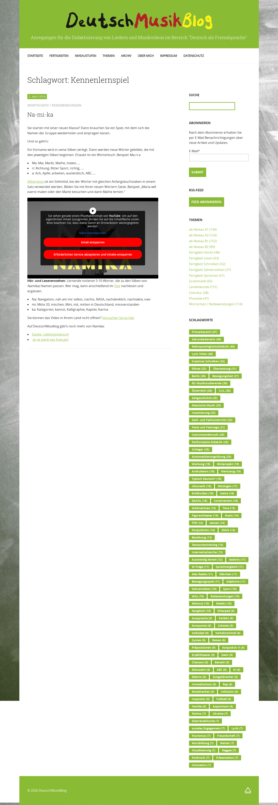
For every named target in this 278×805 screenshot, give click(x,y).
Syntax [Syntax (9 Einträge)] (199, 640)
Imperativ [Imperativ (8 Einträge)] (201, 699)
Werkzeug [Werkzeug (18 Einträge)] (231, 471)
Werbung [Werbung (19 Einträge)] (201, 464)
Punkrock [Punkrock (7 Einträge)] (201, 758)
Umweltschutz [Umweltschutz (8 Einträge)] (204, 684)
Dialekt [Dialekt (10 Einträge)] (224, 603)
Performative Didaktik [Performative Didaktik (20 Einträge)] (210, 442)
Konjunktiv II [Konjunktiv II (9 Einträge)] (233, 648)
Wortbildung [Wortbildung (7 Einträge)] (203, 743)
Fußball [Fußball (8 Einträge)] (223, 699)
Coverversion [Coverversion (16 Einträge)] (226, 501)
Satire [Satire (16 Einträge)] (227, 493)
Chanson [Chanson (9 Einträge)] (200, 662)
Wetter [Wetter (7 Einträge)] (227, 743)
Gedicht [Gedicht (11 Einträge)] (237, 560)
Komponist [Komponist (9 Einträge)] (201, 626)
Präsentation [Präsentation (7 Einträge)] (227, 758)
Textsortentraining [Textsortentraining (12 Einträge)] (207, 545)
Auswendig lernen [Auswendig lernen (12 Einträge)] (207, 560)
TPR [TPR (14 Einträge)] (197, 523)
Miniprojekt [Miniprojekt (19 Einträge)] (228, 464)
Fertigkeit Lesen (201, 258)
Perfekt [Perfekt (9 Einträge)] (226, 618)
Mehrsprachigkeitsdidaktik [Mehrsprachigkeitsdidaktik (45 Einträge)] (213, 347)
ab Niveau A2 (199, 235)
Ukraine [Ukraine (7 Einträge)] (220, 714)
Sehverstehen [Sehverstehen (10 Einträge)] (204, 589)
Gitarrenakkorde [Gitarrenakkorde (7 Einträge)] (205, 721)
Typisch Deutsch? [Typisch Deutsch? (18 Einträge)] (207, 479)
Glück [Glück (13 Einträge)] (228, 530)
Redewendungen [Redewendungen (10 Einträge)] (225, 596)
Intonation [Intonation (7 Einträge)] (201, 765)
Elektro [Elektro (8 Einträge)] (199, 677)
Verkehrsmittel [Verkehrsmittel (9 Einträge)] (227, 633)
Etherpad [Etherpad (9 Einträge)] (226, 611)
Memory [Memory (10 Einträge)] (200, 603)
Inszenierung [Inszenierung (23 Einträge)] (204, 413)
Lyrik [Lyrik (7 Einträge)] (237, 728)
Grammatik (197, 281)
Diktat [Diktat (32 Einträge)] (199, 369)
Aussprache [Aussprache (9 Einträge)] (202, 618)
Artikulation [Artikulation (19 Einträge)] (203, 471)
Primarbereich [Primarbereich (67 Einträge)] (204, 332)
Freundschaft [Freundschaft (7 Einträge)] (228, 736)
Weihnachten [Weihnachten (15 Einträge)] (204, 508)
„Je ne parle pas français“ (50, 339)
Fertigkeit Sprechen (203, 275)
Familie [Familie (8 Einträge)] (199, 706)
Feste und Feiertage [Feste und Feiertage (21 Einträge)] (208, 427)
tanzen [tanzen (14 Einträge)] (217, 523)
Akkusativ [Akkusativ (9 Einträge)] (201, 670)
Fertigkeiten (58, 56)
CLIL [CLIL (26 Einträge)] (225, 391)
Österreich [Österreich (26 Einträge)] (202, 391)
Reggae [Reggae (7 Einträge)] (229, 750)
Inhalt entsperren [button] (93, 242)
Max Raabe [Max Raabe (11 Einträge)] (202, 574)
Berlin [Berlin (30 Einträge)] (199, 376)
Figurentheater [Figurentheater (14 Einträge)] (205, 516)
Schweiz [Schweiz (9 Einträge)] (225, 626)
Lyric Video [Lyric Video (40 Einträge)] (202, 354)
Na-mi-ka (40, 114)
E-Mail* (219, 155)
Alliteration (36, 181)
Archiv (126, 56)
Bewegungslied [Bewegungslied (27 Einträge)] (225, 376)
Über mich (146, 56)
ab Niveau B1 (199, 241)
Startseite (35, 56)
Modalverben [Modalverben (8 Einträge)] (203, 692)
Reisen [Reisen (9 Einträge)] (219, 640)
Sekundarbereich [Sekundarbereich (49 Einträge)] (206, 339)
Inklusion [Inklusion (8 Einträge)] (229, 692)
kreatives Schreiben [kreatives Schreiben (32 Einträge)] (208, 361)
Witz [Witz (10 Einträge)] (198, 596)
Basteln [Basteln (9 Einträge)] (222, 662)
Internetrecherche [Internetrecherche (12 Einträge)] (207, 552)
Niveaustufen (85, 56)
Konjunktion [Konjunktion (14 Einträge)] (203, 530)
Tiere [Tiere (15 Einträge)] (229, 508)
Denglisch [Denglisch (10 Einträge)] (201, 611)
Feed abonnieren (206, 202)
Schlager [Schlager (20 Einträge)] (200, 449)
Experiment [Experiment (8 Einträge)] (223, 706)
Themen (109, 56)
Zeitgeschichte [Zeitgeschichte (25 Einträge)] (205, 398)
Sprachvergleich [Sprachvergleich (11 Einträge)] (229, 567)
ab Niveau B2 (199, 247)
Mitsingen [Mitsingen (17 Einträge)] (227, 486)
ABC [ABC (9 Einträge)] (222, 670)
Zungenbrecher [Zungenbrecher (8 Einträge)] (225, 677)
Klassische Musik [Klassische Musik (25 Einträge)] (206, 405)
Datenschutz (193, 56)
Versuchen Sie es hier (118, 318)
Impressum (168, 56)
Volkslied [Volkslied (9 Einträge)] (200, 633)
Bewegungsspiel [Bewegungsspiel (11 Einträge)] (206, 582)
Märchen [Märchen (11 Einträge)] (228, 574)
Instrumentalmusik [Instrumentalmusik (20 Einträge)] (208, 435)
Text (117, 286)
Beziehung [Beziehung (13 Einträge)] (202, 537)
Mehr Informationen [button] (92, 233)
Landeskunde (199, 287)
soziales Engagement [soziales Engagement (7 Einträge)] (208, 728)
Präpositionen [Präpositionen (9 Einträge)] (204, 648)
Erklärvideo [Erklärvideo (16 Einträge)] (203, 493)
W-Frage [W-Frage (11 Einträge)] (200, 567)
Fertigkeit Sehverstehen (207, 270)
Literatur (195, 292)
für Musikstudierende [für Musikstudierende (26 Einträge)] (210, 383)
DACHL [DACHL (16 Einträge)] (199, 501)
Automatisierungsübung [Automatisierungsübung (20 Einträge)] (211, 457)
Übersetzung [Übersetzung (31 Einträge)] (224, 369)
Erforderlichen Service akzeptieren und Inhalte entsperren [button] (92, 254)
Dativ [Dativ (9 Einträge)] (227, 655)
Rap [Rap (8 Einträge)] (227, 684)
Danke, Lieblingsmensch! (50, 334)
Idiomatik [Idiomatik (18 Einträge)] (201, 486)
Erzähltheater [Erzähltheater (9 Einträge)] (203, 655)
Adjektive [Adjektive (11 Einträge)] (235, 582)
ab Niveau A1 (199, 229)
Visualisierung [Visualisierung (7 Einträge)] (203, 750)
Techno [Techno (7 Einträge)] (199, 714)
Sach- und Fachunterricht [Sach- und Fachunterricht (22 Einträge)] (212, 420)
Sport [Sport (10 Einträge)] (230, 589)
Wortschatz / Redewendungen (211, 304)
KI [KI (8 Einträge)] (236, 670)
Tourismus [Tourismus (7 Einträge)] (201, 736)
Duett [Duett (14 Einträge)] (232, 516)
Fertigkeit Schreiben (204, 264)
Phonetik (195, 298)
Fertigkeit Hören (201, 252)
